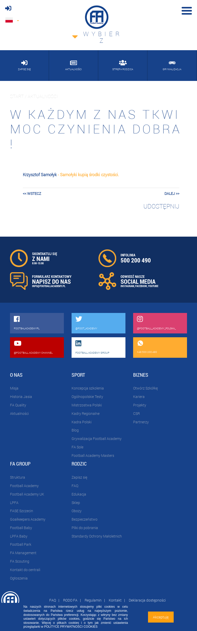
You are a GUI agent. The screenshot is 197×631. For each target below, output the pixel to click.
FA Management (23, 552)
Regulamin (93, 600)
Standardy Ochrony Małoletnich (97, 536)
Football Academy (24, 485)
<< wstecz (32, 193)
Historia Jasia (21, 396)
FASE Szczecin (21, 510)
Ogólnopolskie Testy (87, 396)
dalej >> (171, 193)
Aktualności (19, 413)
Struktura (17, 477)
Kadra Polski (82, 421)
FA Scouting (19, 561)
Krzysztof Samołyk (40, 174)
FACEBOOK (141, 286)
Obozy (77, 510)
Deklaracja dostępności (147, 600)
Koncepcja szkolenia (88, 388)
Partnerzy (141, 421)
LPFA (14, 502)
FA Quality (18, 405)
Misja (14, 388)
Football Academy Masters (93, 455)
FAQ (75, 485)
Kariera (139, 396)
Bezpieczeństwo (84, 519)
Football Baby (21, 527)
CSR (136, 413)
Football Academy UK (27, 494)
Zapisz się (79, 477)
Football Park (20, 544)
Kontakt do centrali (25, 569)
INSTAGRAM (127, 286)
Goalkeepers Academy (27, 519)
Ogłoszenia (19, 578)
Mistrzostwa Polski (87, 405)
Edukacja (79, 494)
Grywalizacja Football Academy (97, 438)
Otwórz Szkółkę (145, 388)
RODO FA (70, 600)
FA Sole (77, 447)
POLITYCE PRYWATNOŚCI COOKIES (70, 626)
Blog (75, 430)
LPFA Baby (18, 536)
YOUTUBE (153, 286)
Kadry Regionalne (86, 413)
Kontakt (115, 600)
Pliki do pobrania (85, 527)
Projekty (139, 405)
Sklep (76, 502)
